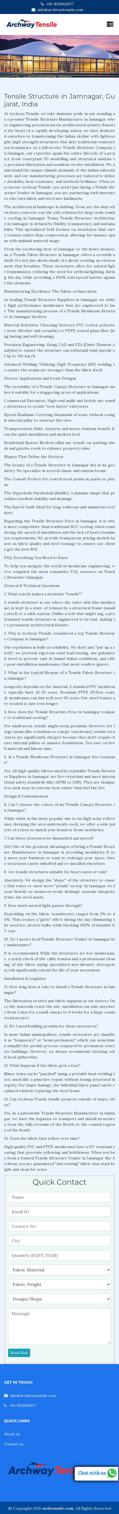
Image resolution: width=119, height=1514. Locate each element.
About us (12, 1434)
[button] (9, 56)
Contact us (13, 1444)
